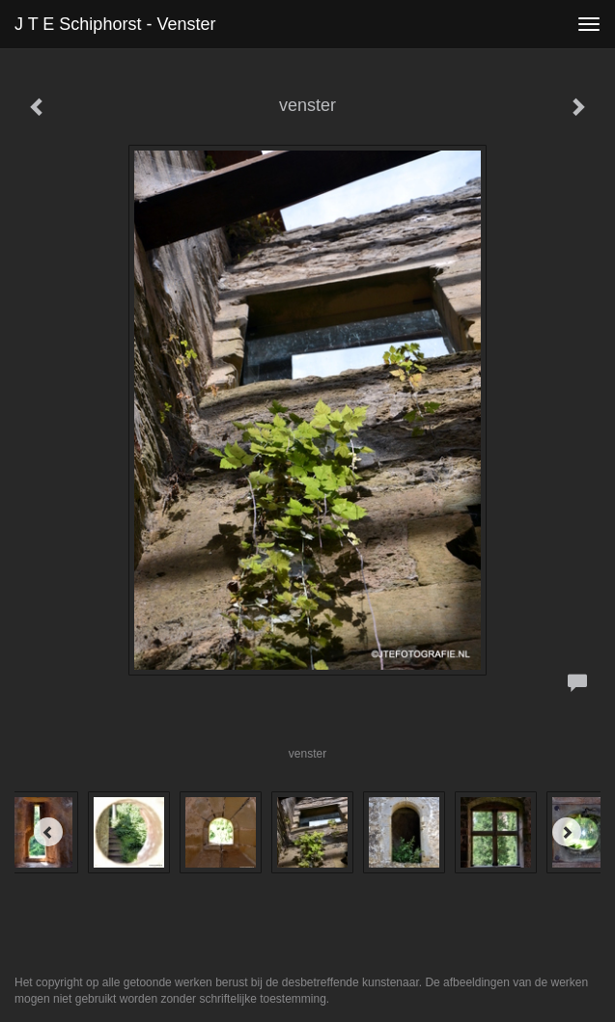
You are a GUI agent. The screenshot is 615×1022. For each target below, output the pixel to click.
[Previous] (48, 831)
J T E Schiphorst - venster (114, 24)
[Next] (566, 831)
